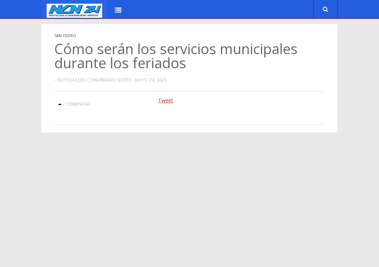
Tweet (165, 100)
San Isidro (65, 35)
